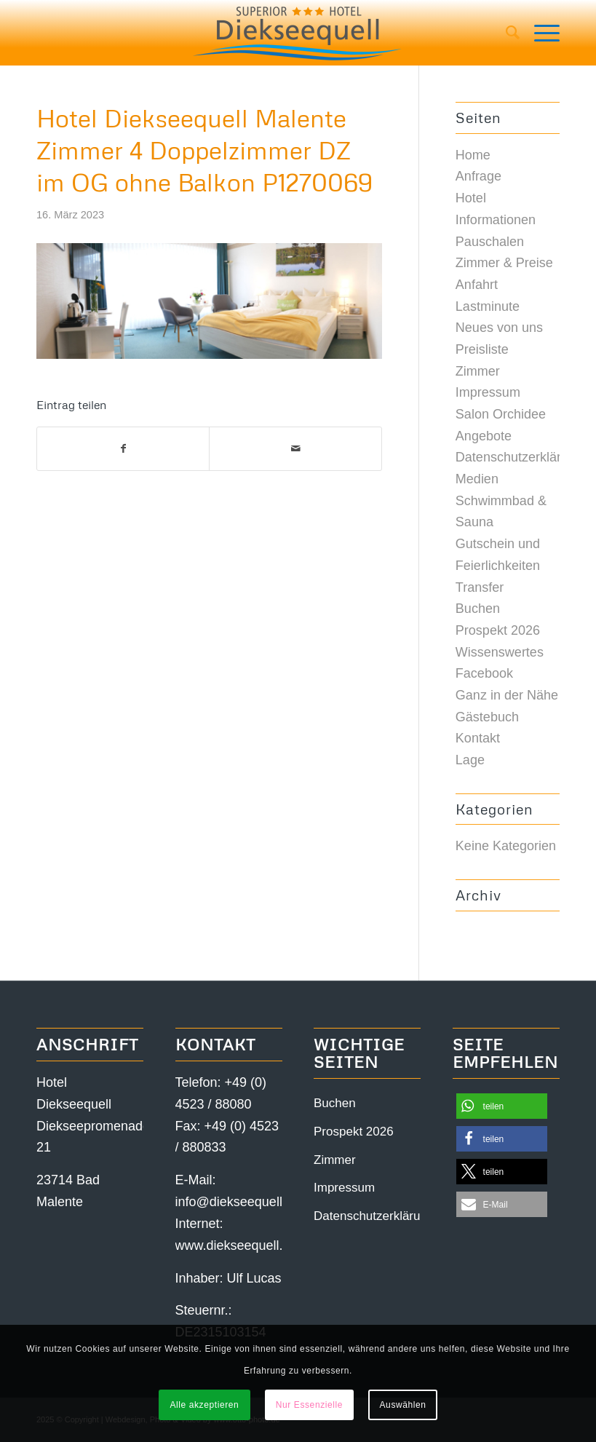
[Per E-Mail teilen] (295, 449)
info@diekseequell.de (238, 1202)
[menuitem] (505, 33)
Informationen (496, 220)
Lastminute (488, 306)
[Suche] (505, 33)
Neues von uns (499, 327)
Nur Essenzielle (309, 1405)
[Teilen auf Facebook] (123, 449)
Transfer (480, 587)
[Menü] (540, 33)
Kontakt (478, 738)
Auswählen (403, 1405)
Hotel (471, 198)
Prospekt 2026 (498, 630)
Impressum (488, 392)
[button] (501, 1106)
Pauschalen (490, 241)
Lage (470, 760)
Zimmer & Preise (504, 262)
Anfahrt (477, 284)
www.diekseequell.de (236, 1245)
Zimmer (478, 371)
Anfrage (478, 176)
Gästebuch (487, 717)
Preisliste (482, 349)
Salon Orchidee (501, 414)
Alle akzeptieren (204, 1405)
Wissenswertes (500, 652)
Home (473, 155)
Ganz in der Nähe (507, 695)
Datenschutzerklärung (519, 457)
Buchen (478, 608)
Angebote (484, 436)
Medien (477, 479)
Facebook (484, 673)
